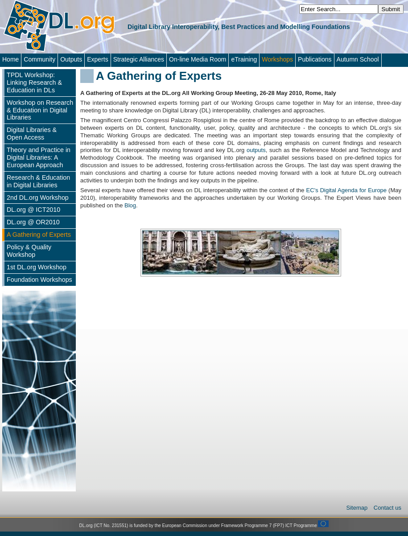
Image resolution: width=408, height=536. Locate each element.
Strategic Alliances (138, 59)
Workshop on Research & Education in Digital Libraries (40, 110)
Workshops (277, 59)
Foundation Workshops (39, 279)
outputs (256, 150)
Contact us (387, 507)
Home (10, 59)
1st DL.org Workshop (36, 267)
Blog (130, 205)
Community (39, 59)
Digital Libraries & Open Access (32, 133)
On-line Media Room (197, 59)
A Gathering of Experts (39, 234)
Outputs (71, 59)
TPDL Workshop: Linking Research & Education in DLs (34, 82)
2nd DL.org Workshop (38, 197)
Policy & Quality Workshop (29, 250)
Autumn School (358, 59)
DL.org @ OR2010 (33, 222)
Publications (315, 59)
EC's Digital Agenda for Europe (347, 190)
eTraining (244, 59)
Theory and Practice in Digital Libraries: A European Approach (38, 157)
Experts (97, 59)
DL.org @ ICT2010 (33, 209)
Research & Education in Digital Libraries (38, 181)
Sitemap (357, 507)
